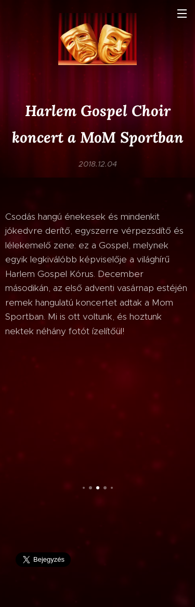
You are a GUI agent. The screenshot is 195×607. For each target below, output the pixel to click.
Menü (182, 13)
